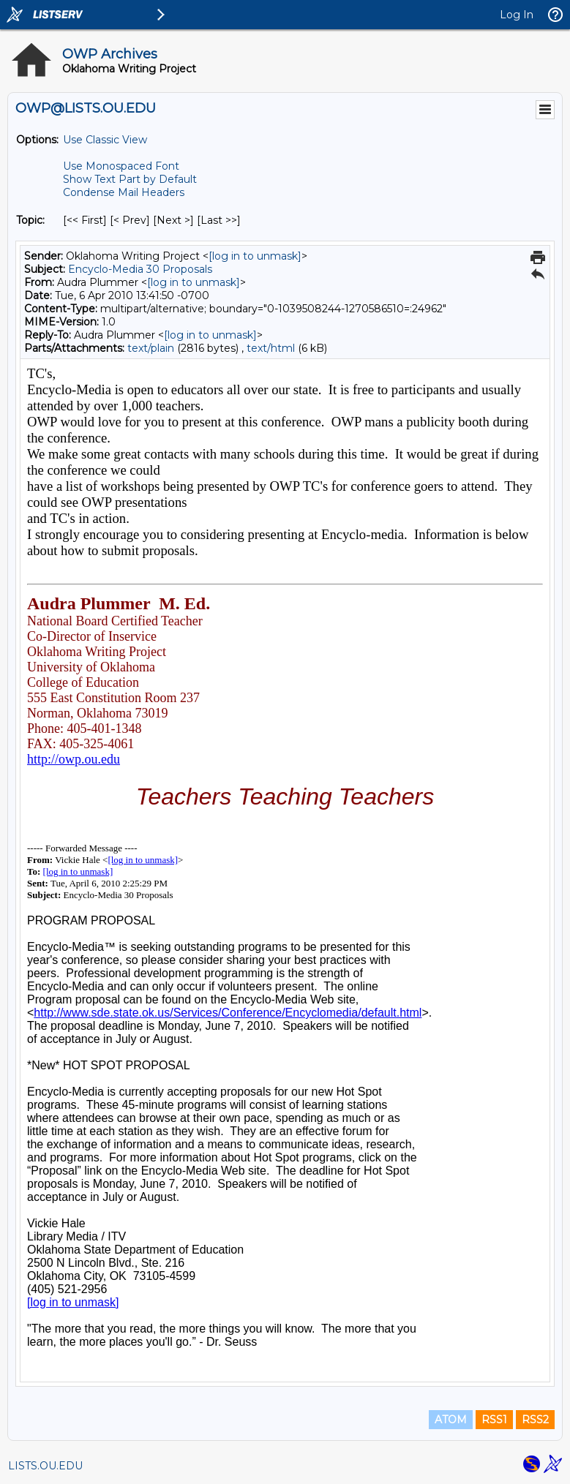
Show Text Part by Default (130, 179)
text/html (271, 348)
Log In (516, 14)
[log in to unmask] (255, 256)
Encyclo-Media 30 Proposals (140, 269)
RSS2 (535, 1419)
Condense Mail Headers (123, 192)
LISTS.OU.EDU (45, 1465)
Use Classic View (105, 139)
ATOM (451, 1419)
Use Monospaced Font (121, 166)
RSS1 (494, 1419)
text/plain (150, 348)
